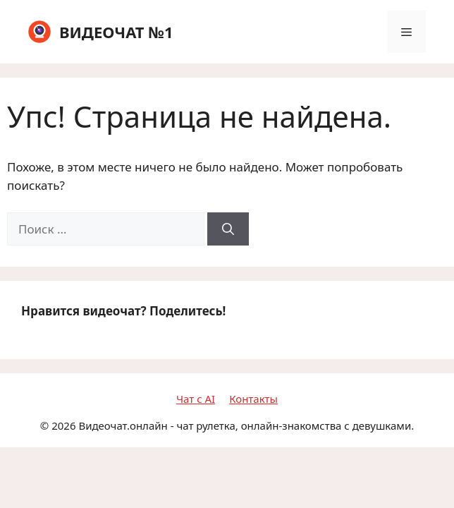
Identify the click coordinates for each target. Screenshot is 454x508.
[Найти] (228, 229)
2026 (63, 425)
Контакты (253, 399)
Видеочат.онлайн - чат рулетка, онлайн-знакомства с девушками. (246, 425)
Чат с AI (195, 399)
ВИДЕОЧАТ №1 (116, 31)
